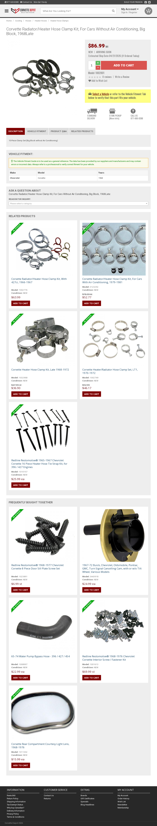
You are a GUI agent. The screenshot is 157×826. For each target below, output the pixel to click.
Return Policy (12, 798)
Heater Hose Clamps (59, 21)
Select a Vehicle (100, 94)
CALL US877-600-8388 (137, 117)
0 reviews (107, 77)
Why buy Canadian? (15, 808)
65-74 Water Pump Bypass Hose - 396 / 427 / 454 (40, 656)
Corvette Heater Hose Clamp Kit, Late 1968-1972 (40, 369)
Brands (84, 795)
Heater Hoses (41, 21)
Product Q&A (59, 131)
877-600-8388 (12, 2)
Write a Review (122, 77)
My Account (123, 795)
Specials (84, 801)
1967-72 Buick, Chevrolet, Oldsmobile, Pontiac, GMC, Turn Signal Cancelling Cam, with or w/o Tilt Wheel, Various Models (112, 568)
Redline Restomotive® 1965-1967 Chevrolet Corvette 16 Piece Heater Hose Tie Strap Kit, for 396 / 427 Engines (39, 464)
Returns (47, 798)
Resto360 (11, 795)
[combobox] (78, 203)
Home (9, 21)
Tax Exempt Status (15, 805)
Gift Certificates (87, 798)
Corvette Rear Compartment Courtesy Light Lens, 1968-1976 (40, 745)
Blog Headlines (87, 805)
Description (15, 131)
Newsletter (122, 805)
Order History (123, 798)
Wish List (122, 801)
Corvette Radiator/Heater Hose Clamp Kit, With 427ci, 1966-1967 (39, 280)
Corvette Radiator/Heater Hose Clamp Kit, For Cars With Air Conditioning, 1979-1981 (112, 280)
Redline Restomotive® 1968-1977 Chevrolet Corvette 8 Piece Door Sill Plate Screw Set (37, 566)
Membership (123, 808)
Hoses (28, 21)
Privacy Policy (13, 814)
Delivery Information (16, 811)
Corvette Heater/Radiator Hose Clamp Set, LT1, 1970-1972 (110, 371)
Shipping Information (16, 801)
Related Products (82, 131)
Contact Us (26, 2)
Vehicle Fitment (36, 131)
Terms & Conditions (15, 817)
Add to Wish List (97, 80)
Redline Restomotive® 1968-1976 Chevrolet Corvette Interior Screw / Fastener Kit (108, 657)
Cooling (18, 21)
